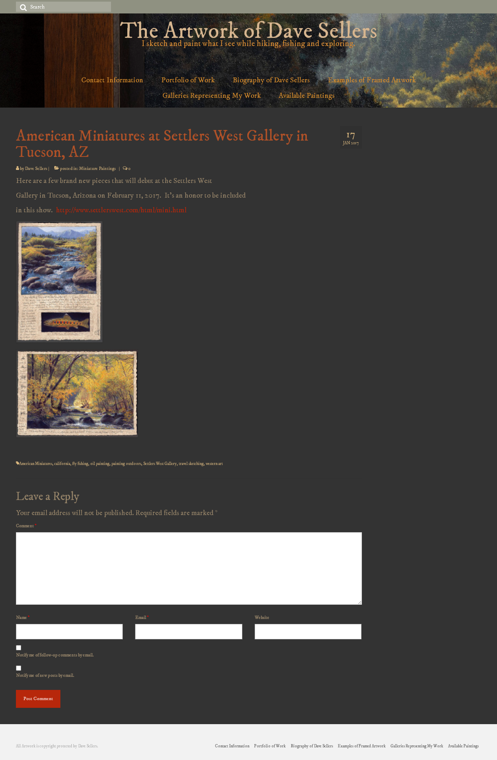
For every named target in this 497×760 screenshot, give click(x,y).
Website (262, 618)
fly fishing (80, 463)
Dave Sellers (36, 169)
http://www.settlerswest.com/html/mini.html (121, 210)
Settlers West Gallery (160, 463)
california (62, 463)
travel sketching (191, 463)
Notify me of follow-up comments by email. (55, 655)
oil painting (99, 463)
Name (22, 618)
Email (142, 618)
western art (214, 463)
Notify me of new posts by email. (45, 675)
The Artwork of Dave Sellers (248, 32)
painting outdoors (126, 463)
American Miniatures (35, 463)
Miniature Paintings (97, 169)
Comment (26, 526)
